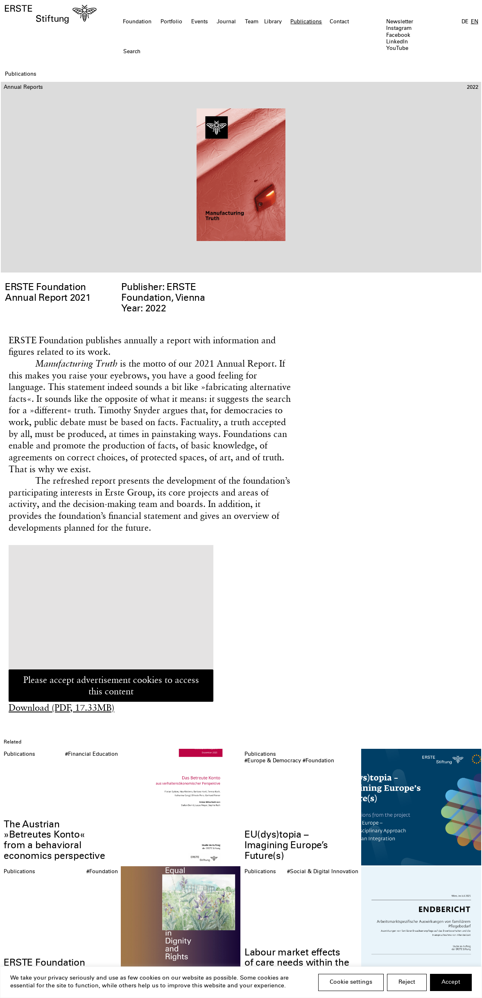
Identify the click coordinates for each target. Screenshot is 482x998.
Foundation (137, 22)
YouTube (397, 49)
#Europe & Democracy (272, 761)
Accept (450, 982)
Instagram (399, 29)
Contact (339, 22)
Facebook (398, 35)
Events (199, 22)
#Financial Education (91, 754)
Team (251, 22)
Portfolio (171, 22)
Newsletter (399, 22)
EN (474, 22)
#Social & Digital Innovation (322, 872)
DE (465, 22)
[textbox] (203, 52)
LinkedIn (397, 42)
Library (273, 22)
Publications (306, 22)
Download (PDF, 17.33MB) (61, 707)
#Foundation (318, 761)
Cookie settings (351, 982)
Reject (406, 982)
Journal (226, 22)
